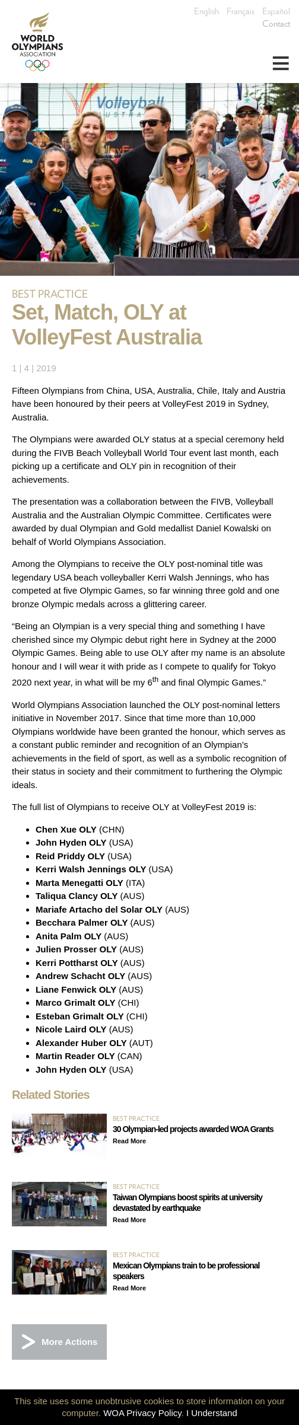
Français (241, 11)
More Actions (69, 1342)
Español (276, 11)
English (206, 11)
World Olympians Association (41, 41)
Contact (276, 23)
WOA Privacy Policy (142, 1413)
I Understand (211, 1413)
